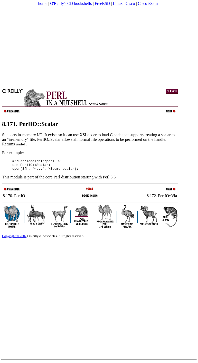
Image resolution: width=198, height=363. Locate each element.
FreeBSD (102, 3)
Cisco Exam (148, 3)
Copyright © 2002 (14, 238)
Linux (118, 3)
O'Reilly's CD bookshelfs (71, 3)
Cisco (130, 3)
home (43, 3)
